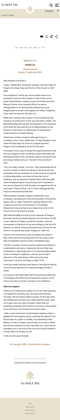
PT (43, 47)
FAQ (30, 404)
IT (39, 47)
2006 (12, 15)
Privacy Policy (30, 413)
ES (26, 47)
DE (16, 47)
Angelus (5, 15)
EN (21, 47)
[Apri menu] (57, 5)
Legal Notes (30, 407)
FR (30, 47)
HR (35, 47)
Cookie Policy (30, 410)
